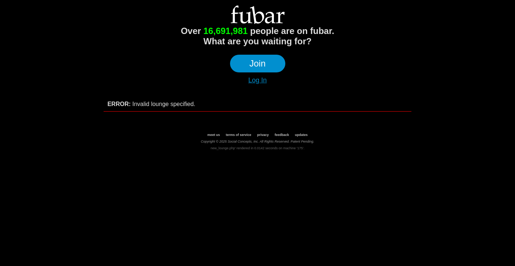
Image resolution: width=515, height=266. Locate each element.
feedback (282, 135)
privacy (263, 135)
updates (301, 135)
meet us (213, 135)
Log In (257, 80)
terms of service (238, 135)
